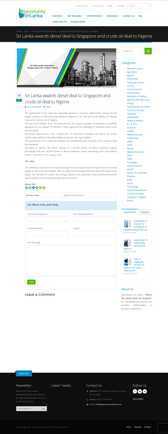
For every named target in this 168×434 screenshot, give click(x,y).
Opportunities (130, 212)
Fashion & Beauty (135, 110)
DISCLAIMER (138, 399)
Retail (129, 179)
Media (130, 141)
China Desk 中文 (60, 22)
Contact (147, 427)
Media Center (81, 6)
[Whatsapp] (40, 187)
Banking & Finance (135, 82)
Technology (132, 186)
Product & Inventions (137, 172)
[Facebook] (26, 187)
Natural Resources (135, 152)
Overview (56, 16)
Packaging (132, 162)
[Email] (37, 187)
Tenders (145, 212)
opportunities (94, 16)
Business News (78, 22)
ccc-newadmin (36, 107)
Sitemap (137, 427)
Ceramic (131, 85)
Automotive (132, 79)
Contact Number (35, 228)
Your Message (34, 242)
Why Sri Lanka (74, 16)
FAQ (140, 16)
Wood (130, 200)
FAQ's (128, 427)
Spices (130, 183)
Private (130, 169)
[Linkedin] (33, 187)
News (48, 107)
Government (133, 117)
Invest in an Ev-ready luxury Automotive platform (136, 244)
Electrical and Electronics (138, 99)
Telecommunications (137, 190)
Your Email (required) (83, 214)
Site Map (119, 6)
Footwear (131, 113)
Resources (112, 16)
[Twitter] (30, 187)
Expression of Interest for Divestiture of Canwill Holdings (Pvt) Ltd (135, 225)
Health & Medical (135, 120)
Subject (76, 228)
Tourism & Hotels (135, 193)
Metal (129, 145)
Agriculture (132, 72)
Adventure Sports (135, 68)
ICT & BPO (132, 124)
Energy (130, 103)
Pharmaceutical (134, 165)
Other (129, 158)
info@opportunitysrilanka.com (109, 404)
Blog (109, 6)
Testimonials (97, 6)
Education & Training (136, 96)
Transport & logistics (136, 197)
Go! (43, 408)
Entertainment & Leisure (138, 106)
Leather (130, 131)
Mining (130, 148)
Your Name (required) (37, 214)
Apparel (130, 75)
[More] (43, 187)
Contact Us (129, 16)
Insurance (131, 127)
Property (131, 176)
